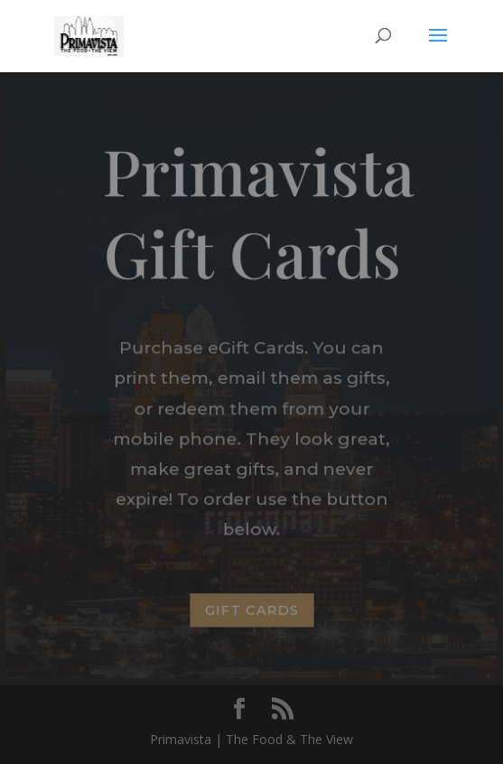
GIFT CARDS (251, 609)
